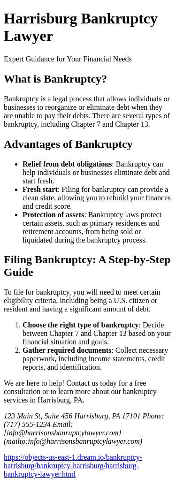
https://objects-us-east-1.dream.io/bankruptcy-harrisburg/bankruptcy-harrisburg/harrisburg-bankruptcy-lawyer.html (73, 465)
